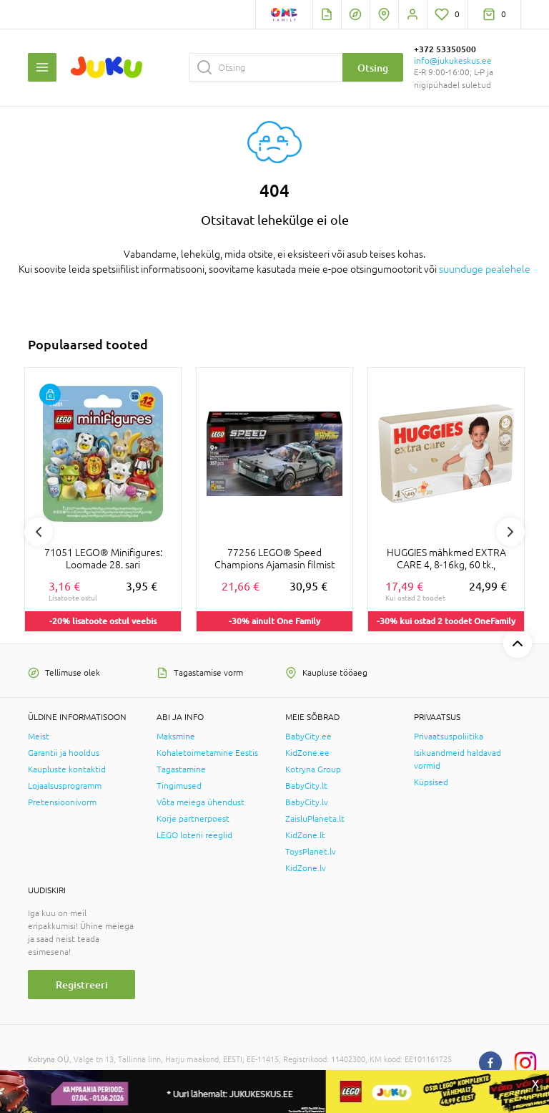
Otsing (372, 68)
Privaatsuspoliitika (448, 737)
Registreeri (82, 984)
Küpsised (431, 782)
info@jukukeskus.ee (453, 61)
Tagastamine (181, 769)
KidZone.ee (307, 753)
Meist (38, 737)
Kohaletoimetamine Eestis (207, 753)
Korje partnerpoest (193, 819)
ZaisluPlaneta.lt (315, 819)
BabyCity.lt (306, 786)
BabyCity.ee (308, 737)
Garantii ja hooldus (63, 753)
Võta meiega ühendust (200, 802)
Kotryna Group (313, 769)
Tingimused (179, 786)
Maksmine (176, 737)
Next (510, 531)
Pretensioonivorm (62, 802)
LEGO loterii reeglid (194, 835)
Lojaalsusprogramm (65, 786)
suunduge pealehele (484, 269)
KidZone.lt (305, 835)
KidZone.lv (305, 868)
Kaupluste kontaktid (67, 769)
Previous (38, 531)
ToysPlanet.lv (310, 852)
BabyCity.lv (306, 802)
